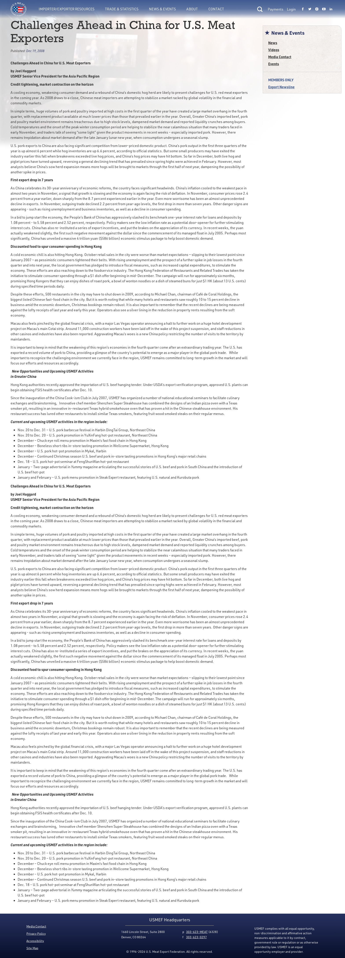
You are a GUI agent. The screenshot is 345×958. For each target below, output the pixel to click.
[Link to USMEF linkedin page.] (331, 9)
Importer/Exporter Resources (66, 9)
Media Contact (279, 56)
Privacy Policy (36, 933)
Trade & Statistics (121, 9)
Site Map (32, 948)
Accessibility (35, 941)
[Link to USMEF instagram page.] (317, 9)
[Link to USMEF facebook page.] (303, 9)
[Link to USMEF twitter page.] (310, 9)
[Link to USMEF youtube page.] (324, 9)
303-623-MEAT (197, 932)
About (192, 9)
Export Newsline (281, 87)
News (272, 42)
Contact (216, 9)
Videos (273, 49)
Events (273, 64)
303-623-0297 (196, 937)
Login (291, 9)
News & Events (162, 9)
